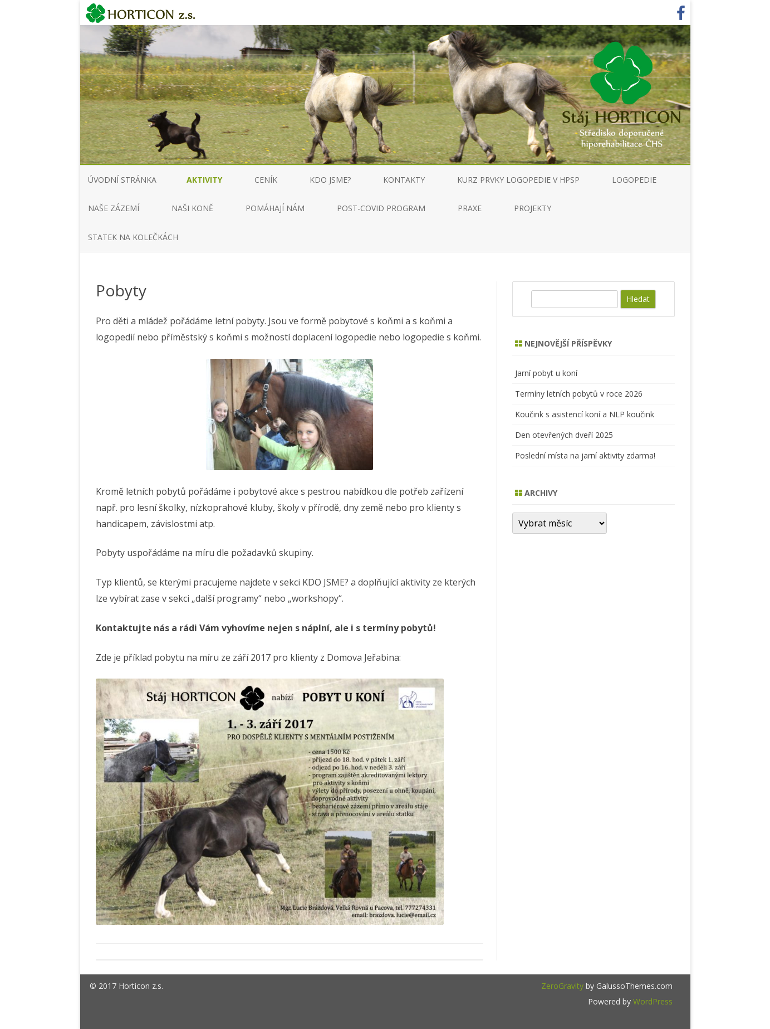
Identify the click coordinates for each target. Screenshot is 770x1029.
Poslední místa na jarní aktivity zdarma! (585, 455)
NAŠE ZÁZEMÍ (113, 208)
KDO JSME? (330, 179)
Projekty (532, 208)
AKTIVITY (204, 179)
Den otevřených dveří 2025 (564, 435)
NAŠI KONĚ (192, 208)
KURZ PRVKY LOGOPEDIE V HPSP (518, 179)
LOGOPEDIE (634, 179)
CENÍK (265, 179)
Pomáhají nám (275, 208)
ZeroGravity (562, 986)
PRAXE (470, 208)
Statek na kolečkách (133, 237)
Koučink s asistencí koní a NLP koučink (584, 414)
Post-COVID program (381, 208)
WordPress (652, 1001)
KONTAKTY (404, 179)
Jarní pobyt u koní (546, 373)
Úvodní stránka (122, 179)
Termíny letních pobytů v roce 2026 (579, 393)
